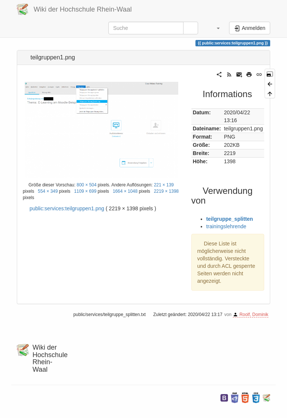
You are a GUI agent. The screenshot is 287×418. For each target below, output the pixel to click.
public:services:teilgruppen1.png (67, 208)
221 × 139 (164, 185)
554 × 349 (48, 191)
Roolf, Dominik (254, 314)
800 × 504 (86, 185)
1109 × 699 (85, 191)
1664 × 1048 (125, 191)
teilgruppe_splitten (229, 219)
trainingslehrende (226, 226)
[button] (214, 28)
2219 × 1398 (166, 191)
